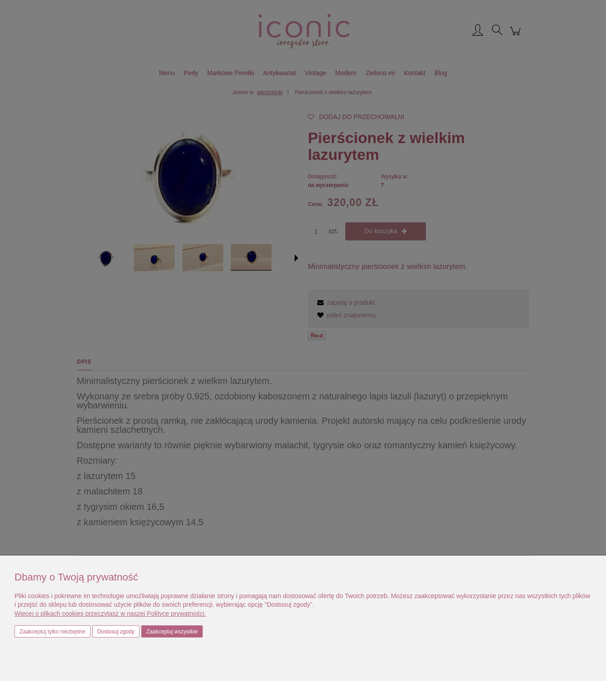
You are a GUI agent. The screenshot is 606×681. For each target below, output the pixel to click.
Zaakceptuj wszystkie (171, 631)
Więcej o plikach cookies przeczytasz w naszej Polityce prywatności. (110, 613)
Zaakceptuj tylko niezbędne (52, 631)
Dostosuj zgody (115, 631)
